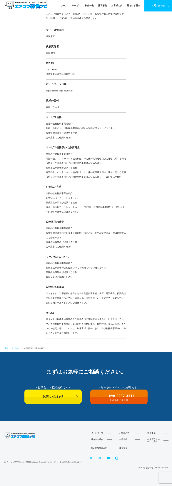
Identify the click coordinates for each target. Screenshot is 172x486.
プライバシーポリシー (52, 462)
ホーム (64, 5)
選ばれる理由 (133, 5)
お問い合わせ (158, 5)
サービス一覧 (97, 433)
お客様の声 (116, 5)
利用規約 (123, 439)
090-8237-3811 (119, 397)
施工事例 (102, 5)
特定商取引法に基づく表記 (154, 440)
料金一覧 (89, 5)
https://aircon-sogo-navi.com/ (59, 90)
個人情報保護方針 (99, 448)
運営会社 (123, 448)
